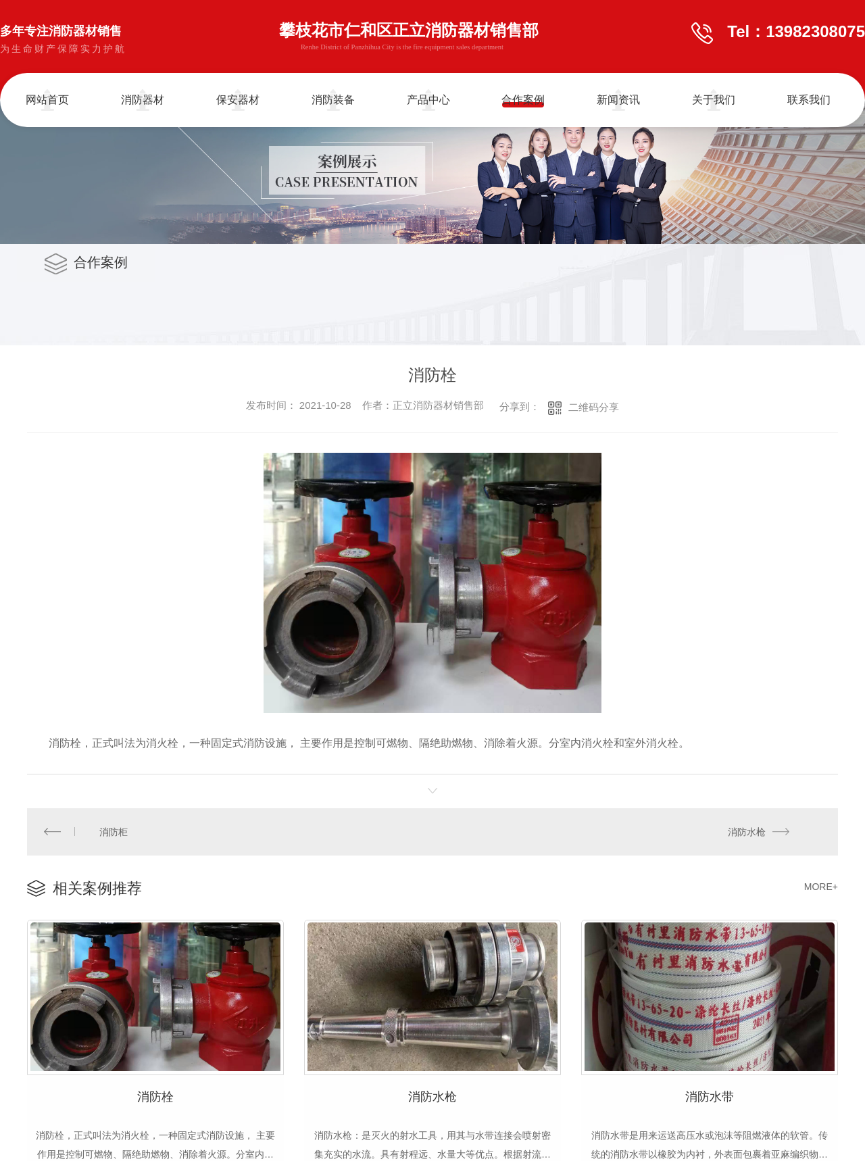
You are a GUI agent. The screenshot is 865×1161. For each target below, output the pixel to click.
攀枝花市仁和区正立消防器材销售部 (409, 38)
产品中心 (428, 99)
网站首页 (47, 99)
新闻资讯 (618, 99)
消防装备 (333, 99)
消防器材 (142, 99)
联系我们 (809, 99)
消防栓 (155, 1095)
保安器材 (238, 99)
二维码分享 (593, 407)
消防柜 (113, 831)
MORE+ (821, 886)
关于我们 (713, 99)
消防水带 (709, 1095)
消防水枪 (747, 831)
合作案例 (523, 99)
